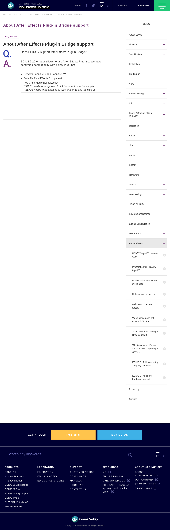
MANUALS (76, 480)
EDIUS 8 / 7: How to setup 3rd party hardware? (145, 364)
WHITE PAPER (13, 506)
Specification (15, 480)
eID (104, 472)
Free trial (122, 5)
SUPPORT (76, 467)
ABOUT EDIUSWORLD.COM (146, 474)
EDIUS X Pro (12, 489)
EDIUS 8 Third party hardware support (142, 377)
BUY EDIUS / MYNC (16, 502)
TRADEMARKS (143, 488)
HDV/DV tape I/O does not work (145, 255)
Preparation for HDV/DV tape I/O (144, 269)
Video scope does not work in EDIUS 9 (143, 320)
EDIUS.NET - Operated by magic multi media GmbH (115, 488)
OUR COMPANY (144, 479)
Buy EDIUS (143, 5)
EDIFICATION (45, 472)
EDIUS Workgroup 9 (16, 493)
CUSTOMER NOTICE (82, 472)
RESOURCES (110, 467)
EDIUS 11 (10, 472)
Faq (37, 15)
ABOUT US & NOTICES (148, 467)
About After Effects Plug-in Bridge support (145, 333)
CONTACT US (78, 489)
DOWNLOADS (78, 476)
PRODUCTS (12, 467)
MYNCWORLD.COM (113, 480)
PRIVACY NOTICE (145, 484)
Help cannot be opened (143, 294)
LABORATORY (45, 467)
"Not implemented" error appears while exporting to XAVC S (145, 348)
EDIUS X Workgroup (16, 485)
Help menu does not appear (142, 306)
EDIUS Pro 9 (12, 498)
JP (108, 5)
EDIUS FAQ (77, 485)
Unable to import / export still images (144, 282)
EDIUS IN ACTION (48, 476)
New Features (16, 476)
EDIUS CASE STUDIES (51, 480)
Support (28, 15)
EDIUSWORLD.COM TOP (12, 15)
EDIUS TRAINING (112, 476)
